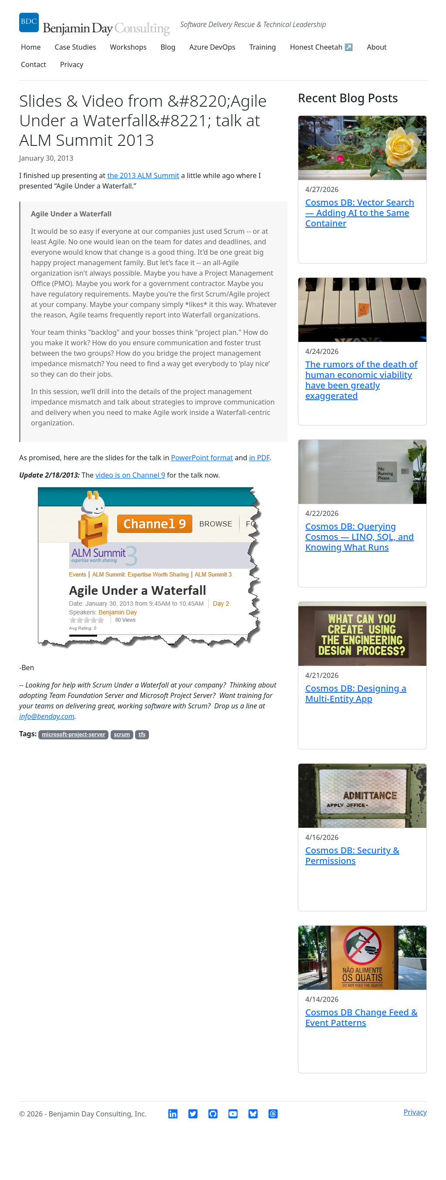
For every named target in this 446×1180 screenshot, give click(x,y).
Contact (33, 64)
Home (31, 47)
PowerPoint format (202, 457)
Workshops (128, 47)
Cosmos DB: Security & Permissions (352, 855)
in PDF (259, 457)
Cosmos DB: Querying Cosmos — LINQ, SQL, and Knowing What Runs (359, 536)
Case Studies (75, 47)
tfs (142, 734)
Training (262, 47)
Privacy (71, 64)
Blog (168, 47)
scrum (122, 734)
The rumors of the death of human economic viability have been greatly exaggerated (361, 379)
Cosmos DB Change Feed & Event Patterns (361, 1017)
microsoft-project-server (73, 734)
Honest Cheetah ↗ (321, 47)
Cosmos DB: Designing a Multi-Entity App (355, 693)
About (376, 47)
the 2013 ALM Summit (143, 175)
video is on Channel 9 (130, 475)
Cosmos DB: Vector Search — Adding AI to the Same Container (359, 212)
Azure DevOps (212, 47)
